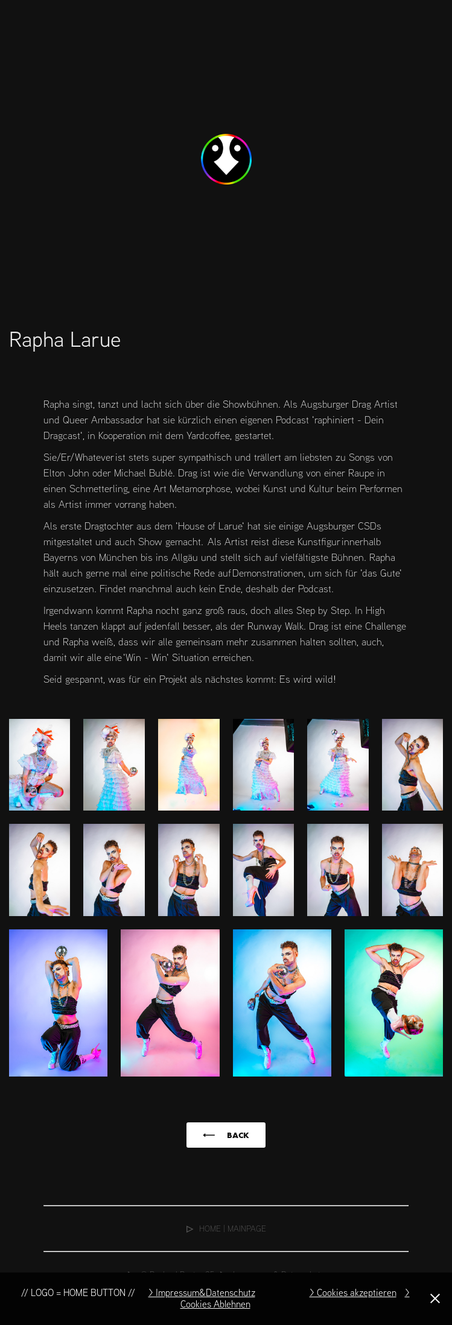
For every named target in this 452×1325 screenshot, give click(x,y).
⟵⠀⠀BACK (226, 1135)
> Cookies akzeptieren (353, 1292)
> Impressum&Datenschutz (201, 1292)
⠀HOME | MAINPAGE (226, 1228)
